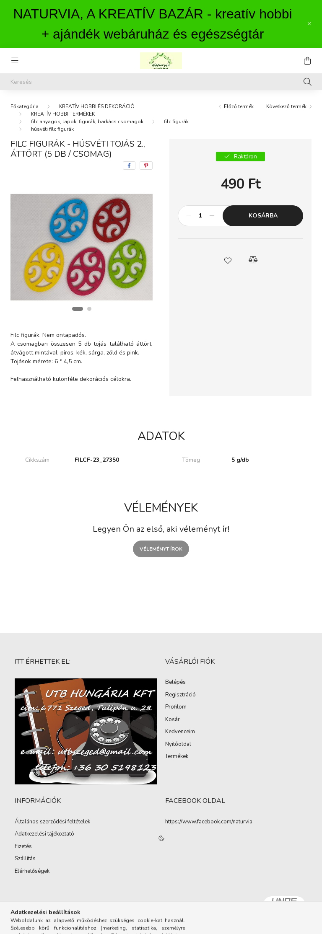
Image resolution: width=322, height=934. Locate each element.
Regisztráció (180, 695)
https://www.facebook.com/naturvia (208, 821)
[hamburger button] (14, 60)
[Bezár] (309, 24)
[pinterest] (146, 165)
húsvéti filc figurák (52, 129)
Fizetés (23, 846)
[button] (228, 259)
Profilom (176, 707)
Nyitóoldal (178, 744)
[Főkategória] (24, 106)
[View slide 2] (89, 309)
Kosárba (263, 216)
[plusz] (211, 216)
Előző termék (239, 106)
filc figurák (176, 121)
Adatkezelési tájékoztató (44, 834)
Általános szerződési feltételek (52, 822)
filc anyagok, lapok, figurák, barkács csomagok (87, 121)
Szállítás (25, 859)
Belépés (175, 682)
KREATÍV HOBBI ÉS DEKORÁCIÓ (97, 106)
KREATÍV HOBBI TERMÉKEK (63, 114)
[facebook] (129, 165)
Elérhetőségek (32, 871)
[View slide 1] (77, 309)
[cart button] (307, 60)
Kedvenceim (180, 732)
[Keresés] (161, 81)
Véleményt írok (161, 549)
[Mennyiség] (200, 216)
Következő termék (286, 106)
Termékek (176, 756)
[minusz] (188, 216)
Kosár (172, 720)
